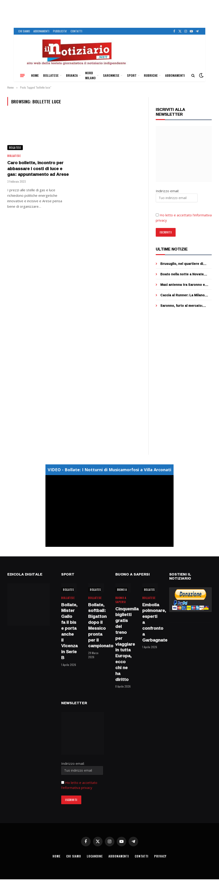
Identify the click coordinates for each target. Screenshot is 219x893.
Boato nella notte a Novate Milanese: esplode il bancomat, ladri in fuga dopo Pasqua (185, 274)
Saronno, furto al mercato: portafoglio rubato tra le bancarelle (181, 305)
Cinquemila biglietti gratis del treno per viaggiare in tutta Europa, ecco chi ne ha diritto (123, 644)
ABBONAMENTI (41, 31)
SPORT (132, 75)
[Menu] (22, 75)
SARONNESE (111, 75)
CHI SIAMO (24, 31)
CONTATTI (76, 31)
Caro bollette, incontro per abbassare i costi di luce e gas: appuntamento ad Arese (38, 168)
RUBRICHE (151, 75)
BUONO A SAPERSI (127, 589)
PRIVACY (161, 856)
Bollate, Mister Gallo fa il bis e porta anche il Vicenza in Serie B (69, 631)
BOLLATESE (51, 75)
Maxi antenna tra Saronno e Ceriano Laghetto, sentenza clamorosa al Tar (183, 284)
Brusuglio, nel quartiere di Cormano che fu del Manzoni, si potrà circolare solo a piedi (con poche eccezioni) (186, 263)
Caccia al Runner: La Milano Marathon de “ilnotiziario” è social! (182, 295)
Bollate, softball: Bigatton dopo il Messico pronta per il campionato (96, 625)
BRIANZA (72, 75)
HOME (35, 75)
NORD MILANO (90, 75)
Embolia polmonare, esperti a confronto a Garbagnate (150, 622)
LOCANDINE (95, 856)
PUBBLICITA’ (60, 31)
